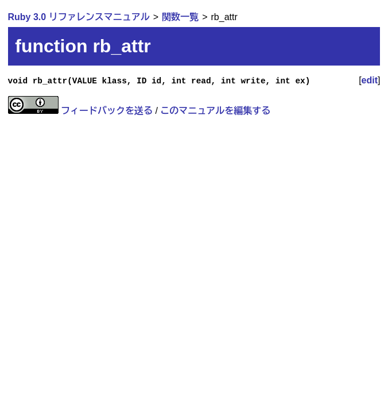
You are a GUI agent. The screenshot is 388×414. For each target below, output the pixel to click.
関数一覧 (180, 17)
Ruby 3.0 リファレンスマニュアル (79, 17)
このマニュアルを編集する (215, 111)
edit (370, 80)
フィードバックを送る (107, 111)
